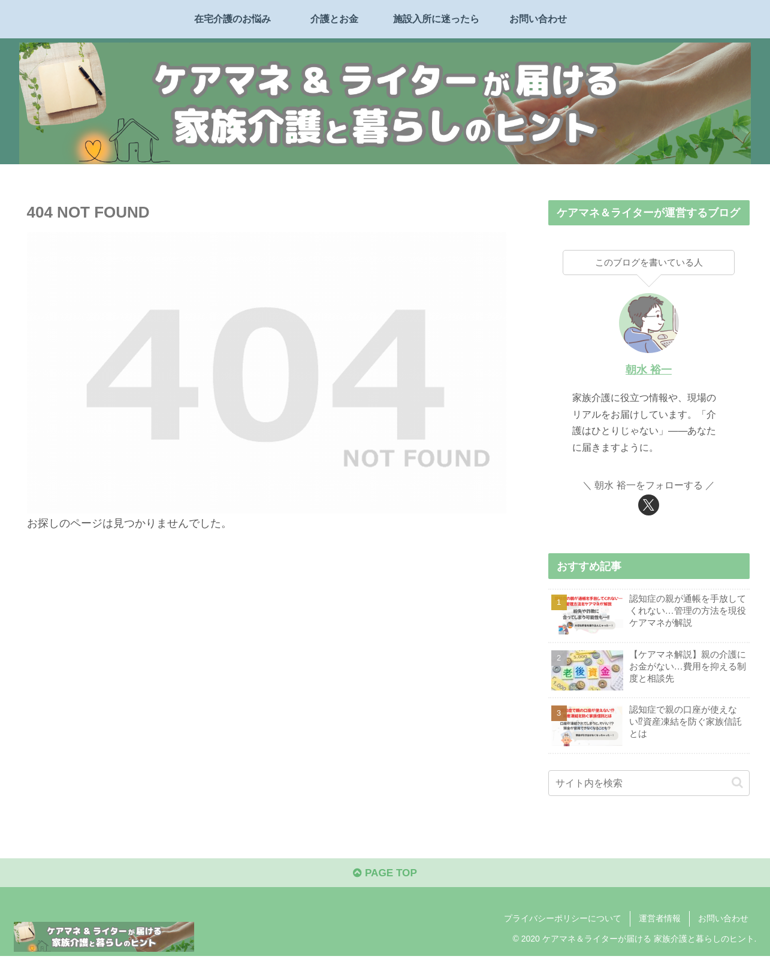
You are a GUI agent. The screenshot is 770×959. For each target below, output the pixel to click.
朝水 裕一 (649, 370)
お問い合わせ (723, 921)
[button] (737, 783)
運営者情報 (660, 921)
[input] (649, 783)
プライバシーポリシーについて (562, 921)
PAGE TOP (385, 876)
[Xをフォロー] (648, 504)
